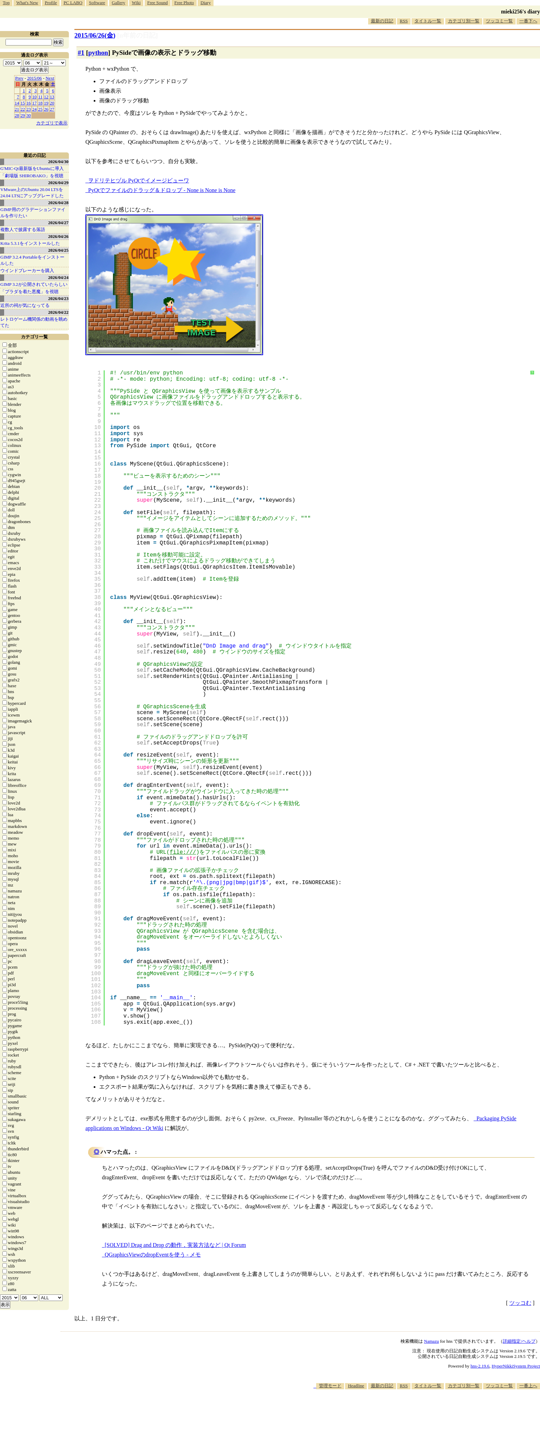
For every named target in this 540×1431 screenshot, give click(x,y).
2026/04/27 (58, 222)
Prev (19, 78)
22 (23, 109)
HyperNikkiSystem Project (516, 1366)
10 (34, 96)
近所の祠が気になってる (25, 305)
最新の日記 (382, 20)
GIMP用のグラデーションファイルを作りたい (32, 212)
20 (52, 103)
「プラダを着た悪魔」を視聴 (29, 291)
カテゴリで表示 (52, 123)
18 (40, 103)
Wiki (136, 2)
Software (97, 2)
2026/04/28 (58, 202)
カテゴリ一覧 (34, 336)
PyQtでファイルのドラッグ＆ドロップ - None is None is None (162, 190)
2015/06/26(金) (94, 35)
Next (49, 78)
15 (23, 103)
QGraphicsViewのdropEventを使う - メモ (153, 1255)
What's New (27, 2)
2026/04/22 (58, 312)
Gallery (118, 2)
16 (29, 103)
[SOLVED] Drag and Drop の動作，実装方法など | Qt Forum (175, 1245)
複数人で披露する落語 (22, 229)
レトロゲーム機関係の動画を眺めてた (34, 322)
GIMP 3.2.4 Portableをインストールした (32, 260)
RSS (404, 20)
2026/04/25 (58, 250)
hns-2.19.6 (479, 1366)
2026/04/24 (58, 277)
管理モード (330, 1385)
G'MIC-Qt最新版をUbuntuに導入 (32, 168)
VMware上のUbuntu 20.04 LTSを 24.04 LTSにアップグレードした (32, 192)
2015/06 (34, 78)
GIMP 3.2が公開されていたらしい (34, 284)
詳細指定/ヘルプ (519, 1341)
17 (34, 103)
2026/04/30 (58, 161)
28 (17, 115)
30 (29, 115)
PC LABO (73, 2)
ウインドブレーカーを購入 (27, 270)
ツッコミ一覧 (499, 20)
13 (52, 96)
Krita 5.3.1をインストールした (30, 243)
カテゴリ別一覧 (463, 20)
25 (40, 109)
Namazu (431, 1341)
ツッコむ (520, 1303)
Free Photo (184, 2)
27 (52, 109)
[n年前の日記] (137, 35)
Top (6, 2)
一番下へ (528, 20)
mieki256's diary (520, 11)
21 (17, 109)
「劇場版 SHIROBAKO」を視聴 (31, 175)
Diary (205, 2)
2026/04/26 (58, 236)
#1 (81, 52)
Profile (51, 2)
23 (29, 109)
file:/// (183, 852)
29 (23, 115)
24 (34, 109)
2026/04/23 (58, 298)
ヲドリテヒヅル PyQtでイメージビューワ (138, 180)
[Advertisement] (414, 1409)
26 (46, 109)
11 (40, 96)
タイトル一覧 (427, 20)
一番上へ (528, 1385)
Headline (356, 1385)
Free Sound (157, 2)
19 (46, 103)
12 (46, 96)
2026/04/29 (58, 182)
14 (17, 103)
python (98, 52)
